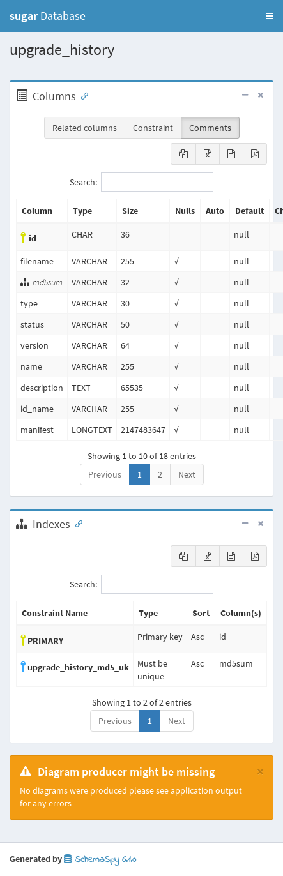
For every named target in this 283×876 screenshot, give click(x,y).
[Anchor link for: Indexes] (76, 523)
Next (186, 474)
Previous (104, 474)
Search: (141, 182)
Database (48, 15)
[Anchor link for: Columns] (82, 95)
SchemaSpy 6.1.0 (100, 859)
